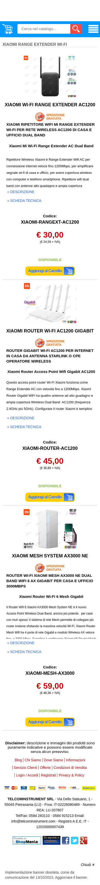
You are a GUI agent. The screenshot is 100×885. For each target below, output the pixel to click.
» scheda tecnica (24, 201)
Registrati (48, 775)
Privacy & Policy (71, 775)
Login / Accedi (27, 775)
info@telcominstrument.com (33, 821)
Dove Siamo (53, 760)
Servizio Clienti (25, 768)
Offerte (45, 768)
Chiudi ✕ (88, 865)
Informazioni (75, 760)
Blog (18, 760)
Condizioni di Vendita (70, 768)
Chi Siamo (33, 760)
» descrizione (21, 192)
